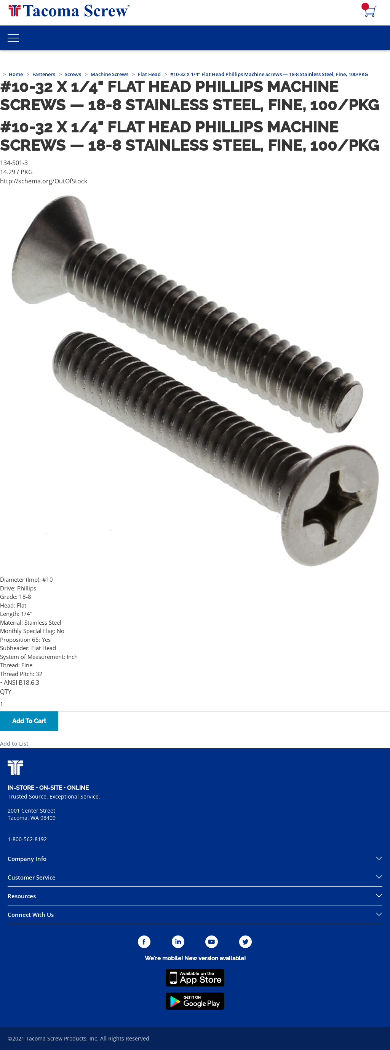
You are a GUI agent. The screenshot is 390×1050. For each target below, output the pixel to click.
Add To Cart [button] (29, 721)
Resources (22, 896)
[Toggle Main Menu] (13, 37)
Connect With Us (31, 914)
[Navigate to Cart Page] (371, 12)
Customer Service (32, 877)
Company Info (27, 858)
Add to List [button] (14, 743)
